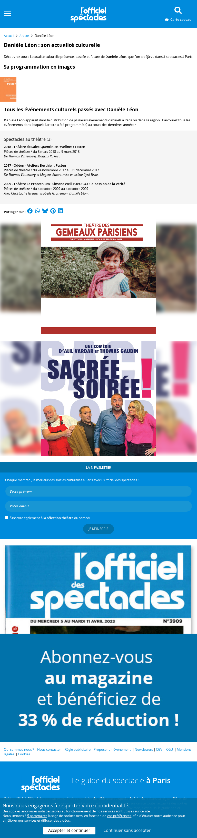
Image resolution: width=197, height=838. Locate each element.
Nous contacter (49, 749)
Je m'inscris (98, 529)
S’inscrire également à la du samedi (50, 517)
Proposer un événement (112, 749)
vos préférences (119, 815)
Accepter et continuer (69, 830)
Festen (80, 146)
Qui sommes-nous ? (19, 749)
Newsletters (144, 749)
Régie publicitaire (78, 749)
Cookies (24, 754)
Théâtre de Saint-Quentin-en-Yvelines (43, 146)
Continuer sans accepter (127, 830)
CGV (159, 749)
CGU (169, 749)
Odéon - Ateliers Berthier (33, 165)
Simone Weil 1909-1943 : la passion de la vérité (88, 183)
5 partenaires (37, 815)
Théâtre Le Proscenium (32, 183)
